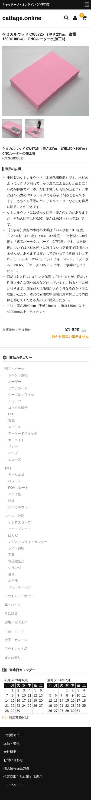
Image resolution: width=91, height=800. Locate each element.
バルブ (13, 453)
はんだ (13, 535)
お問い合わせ (13, 760)
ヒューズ (14, 459)
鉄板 (11, 500)
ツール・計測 (14, 516)
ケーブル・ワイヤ (21, 394)
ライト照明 (16, 548)
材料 (8, 468)
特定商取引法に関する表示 (22, 776)
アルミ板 (14, 494)
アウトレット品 (16, 649)
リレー (13, 446)
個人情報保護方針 (16, 768)
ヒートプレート (19, 529)
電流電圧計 (16, 561)
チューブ (14, 401)
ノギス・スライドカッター (27, 542)
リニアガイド (18, 388)
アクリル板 (16, 474)
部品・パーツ (14, 368)
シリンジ (14, 568)
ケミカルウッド (19, 507)
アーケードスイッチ (22, 433)
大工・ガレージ (16, 640)
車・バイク (13, 605)
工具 (11, 555)
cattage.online (21, 18)
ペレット (14, 481)
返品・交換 (11, 743)
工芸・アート (14, 631)
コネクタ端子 (18, 407)
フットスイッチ (19, 587)
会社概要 (9, 751)
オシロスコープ (19, 522)
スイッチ (14, 427)
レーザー (14, 381)
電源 (11, 420)
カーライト (16, 440)
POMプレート (18, 487)
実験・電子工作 (16, 622)
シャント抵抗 (18, 375)
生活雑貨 (11, 613)
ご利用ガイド (13, 735)
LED (11, 414)
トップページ (13, 785)
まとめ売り (13, 657)
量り (11, 574)
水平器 (13, 580)
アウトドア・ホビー (19, 596)
